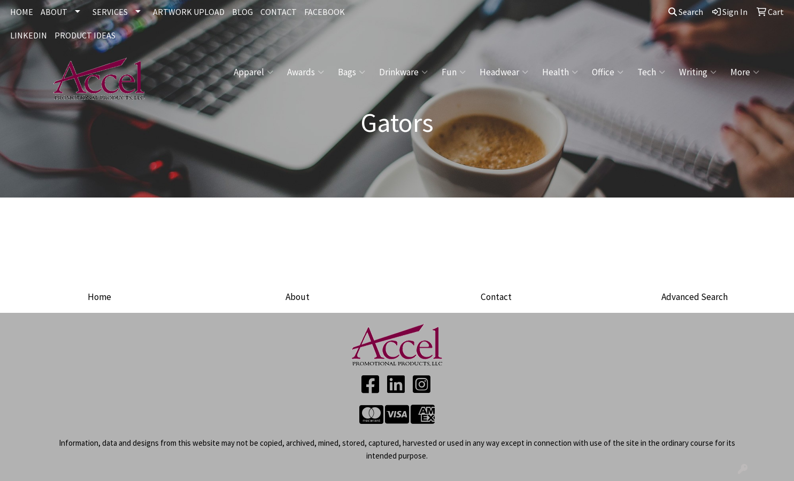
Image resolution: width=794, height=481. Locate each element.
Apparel (253, 72)
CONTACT (278, 11)
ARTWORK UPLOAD (189, 11)
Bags (351, 72)
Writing (697, 72)
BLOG (242, 11)
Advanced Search (694, 297)
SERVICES (110, 11)
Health (560, 72)
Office (607, 72)
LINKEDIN (28, 35)
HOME (21, 11)
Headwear (504, 72)
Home (99, 297)
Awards (305, 72)
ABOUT (54, 11)
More (744, 72)
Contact (496, 297)
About (298, 297)
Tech (651, 72)
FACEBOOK (324, 11)
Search (685, 11)
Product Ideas (85, 35)
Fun (454, 72)
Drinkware (403, 72)
